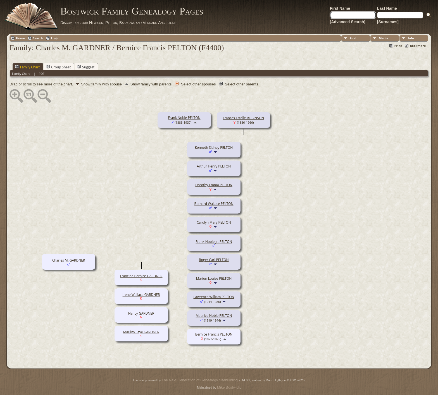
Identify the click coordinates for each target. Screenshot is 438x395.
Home (20, 38)
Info (411, 38)
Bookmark (418, 46)
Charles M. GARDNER (68, 260)
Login (55, 38)
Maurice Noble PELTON (214, 315)
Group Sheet (58, 67)
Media (383, 38)
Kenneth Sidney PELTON (214, 147)
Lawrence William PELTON (213, 297)
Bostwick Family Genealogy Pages (131, 11)
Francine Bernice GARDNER (141, 276)
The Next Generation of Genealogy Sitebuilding (200, 380)
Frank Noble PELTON (184, 117)
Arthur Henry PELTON (214, 166)
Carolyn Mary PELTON (214, 222)
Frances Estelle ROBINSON (243, 118)
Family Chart (27, 67)
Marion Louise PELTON (214, 278)
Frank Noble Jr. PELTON (214, 241)
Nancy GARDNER (141, 313)
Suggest (85, 67)
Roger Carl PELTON (213, 259)
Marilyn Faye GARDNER (141, 332)
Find (353, 38)
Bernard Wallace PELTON (214, 203)
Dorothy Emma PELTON (213, 185)
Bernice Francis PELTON (213, 334)
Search (38, 38)
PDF (41, 73)
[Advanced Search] (347, 22)
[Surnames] (388, 22)
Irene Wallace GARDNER (141, 294)
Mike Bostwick (228, 387)
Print (398, 46)
